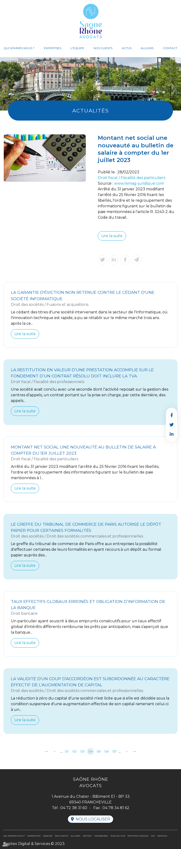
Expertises (52, 48)
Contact (170, 48)
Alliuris (147, 48)
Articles (162, 836)
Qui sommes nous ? (19, 48)
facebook (171, 415)
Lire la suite (112, 236)
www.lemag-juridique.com (139, 183)
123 (82, 751)
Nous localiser (93, 819)
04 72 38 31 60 (73, 808)
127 (114, 751)
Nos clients (103, 48)
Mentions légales (138, 836)
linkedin (171, 434)
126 (106, 751)
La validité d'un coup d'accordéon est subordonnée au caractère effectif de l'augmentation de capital (90, 681)
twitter (171, 424)
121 (66, 751)
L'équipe (77, 48)
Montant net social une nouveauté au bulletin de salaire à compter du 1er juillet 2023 (83, 450)
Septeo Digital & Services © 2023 (34, 843)
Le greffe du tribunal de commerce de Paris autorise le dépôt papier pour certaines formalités (86, 527)
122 (74, 751)
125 (99, 751)
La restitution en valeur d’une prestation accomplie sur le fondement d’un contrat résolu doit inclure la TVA (82, 372)
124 (90, 751)
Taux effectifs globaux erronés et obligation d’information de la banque (88, 604)
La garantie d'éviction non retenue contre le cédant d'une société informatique (82, 295)
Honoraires (101, 836)
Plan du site (118, 836)
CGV (153, 836)
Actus (127, 48)
